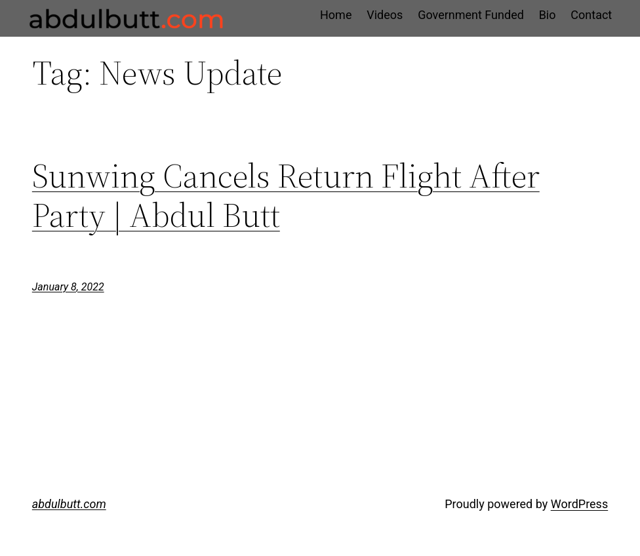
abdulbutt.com (69, 504)
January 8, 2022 (68, 287)
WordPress (579, 504)
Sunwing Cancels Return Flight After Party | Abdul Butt (286, 195)
